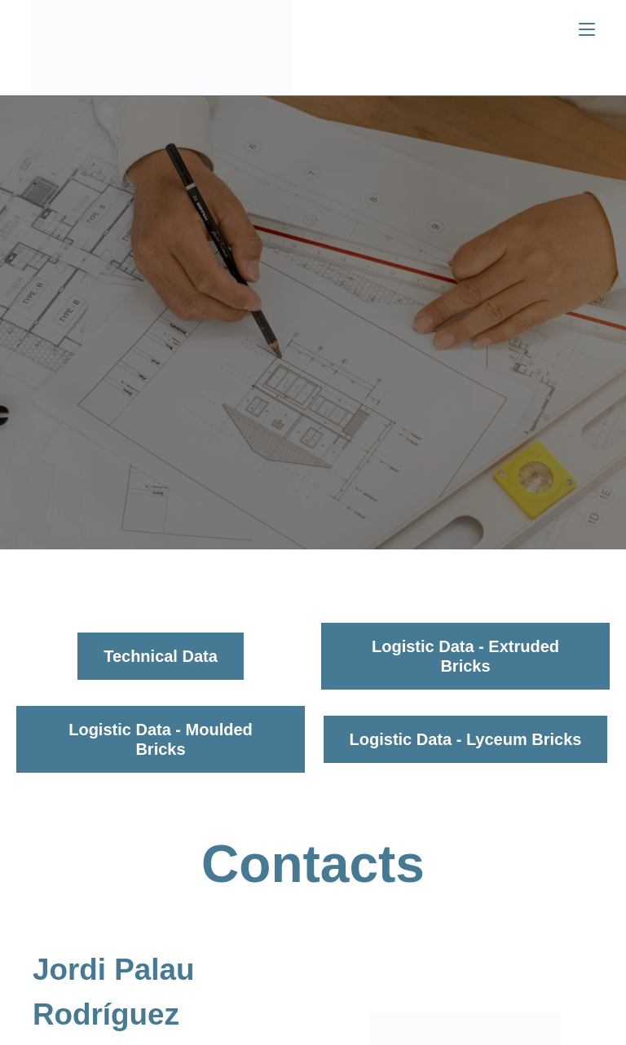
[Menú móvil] (587, 30)
